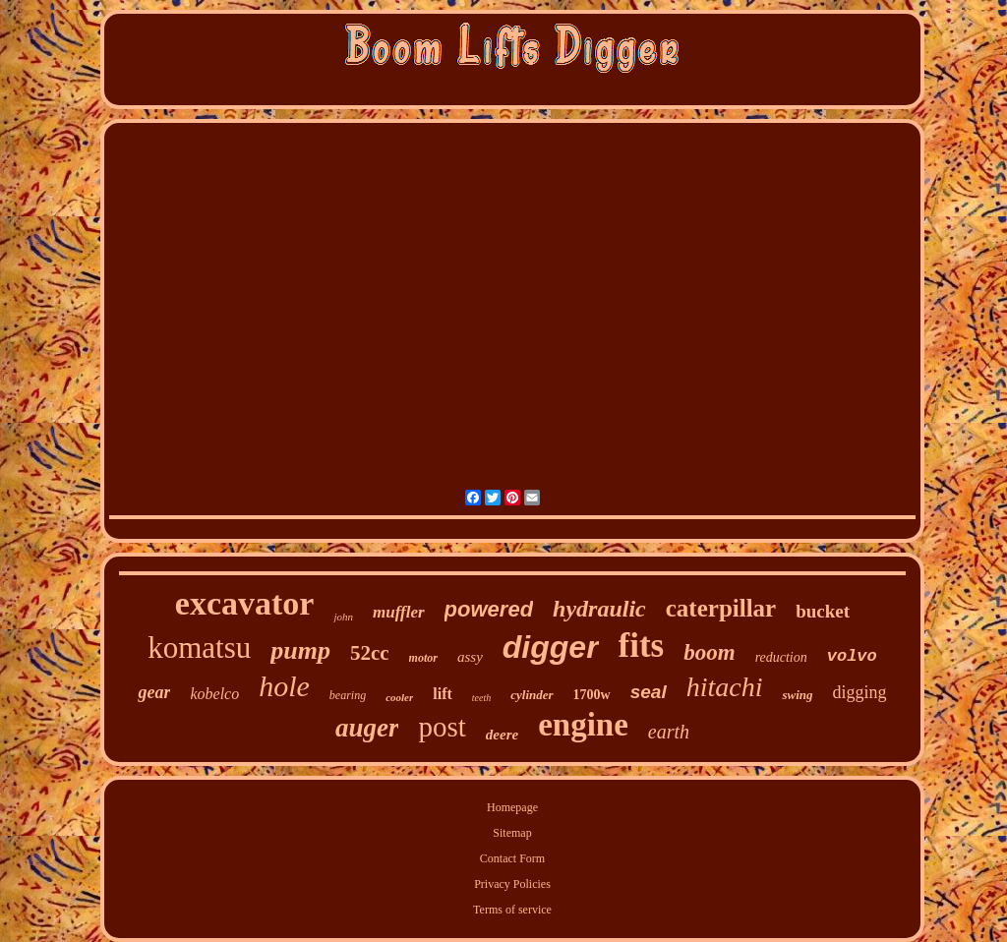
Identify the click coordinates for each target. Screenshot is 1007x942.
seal (648, 691)
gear (154, 692)
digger (551, 647)
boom (709, 652)
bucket (823, 611)
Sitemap (512, 833)
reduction (781, 657)
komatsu (199, 647)
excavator (245, 603)
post (441, 726)
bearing (347, 695)
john (343, 616)
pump (300, 650)
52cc (369, 653)
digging (860, 692)
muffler (399, 612)
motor (423, 658)
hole (284, 686)
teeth (481, 697)
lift (442, 693)
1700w (592, 694)
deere (502, 734)
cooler (399, 697)
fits (642, 645)
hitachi (724, 687)
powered (488, 609)
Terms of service (512, 909)
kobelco (214, 693)
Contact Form (512, 858)
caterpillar (721, 608)
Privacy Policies (512, 884)
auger (367, 727)
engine (583, 724)
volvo (852, 656)
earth (668, 731)
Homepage (512, 807)
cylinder (531, 694)
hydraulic (599, 608)
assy (470, 657)
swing (797, 694)
